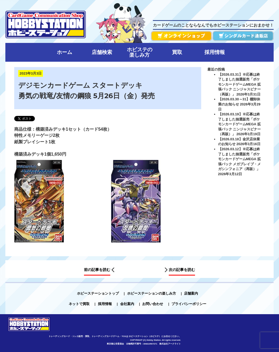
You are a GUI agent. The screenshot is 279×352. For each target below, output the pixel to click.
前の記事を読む (97, 269)
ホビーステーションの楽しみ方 (151, 293)
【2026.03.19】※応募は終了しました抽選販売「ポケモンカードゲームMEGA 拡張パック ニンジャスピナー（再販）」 (239, 124)
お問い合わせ (152, 304)
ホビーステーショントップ (98, 293)
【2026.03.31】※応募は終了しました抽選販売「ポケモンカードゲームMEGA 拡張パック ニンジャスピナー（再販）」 (239, 84)
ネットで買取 (79, 304)
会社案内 (127, 304)
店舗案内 (191, 293)
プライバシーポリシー (188, 304)
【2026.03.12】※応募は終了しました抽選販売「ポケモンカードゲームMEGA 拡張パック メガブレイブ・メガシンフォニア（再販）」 (239, 159)
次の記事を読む (182, 269)
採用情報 (105, 304)
